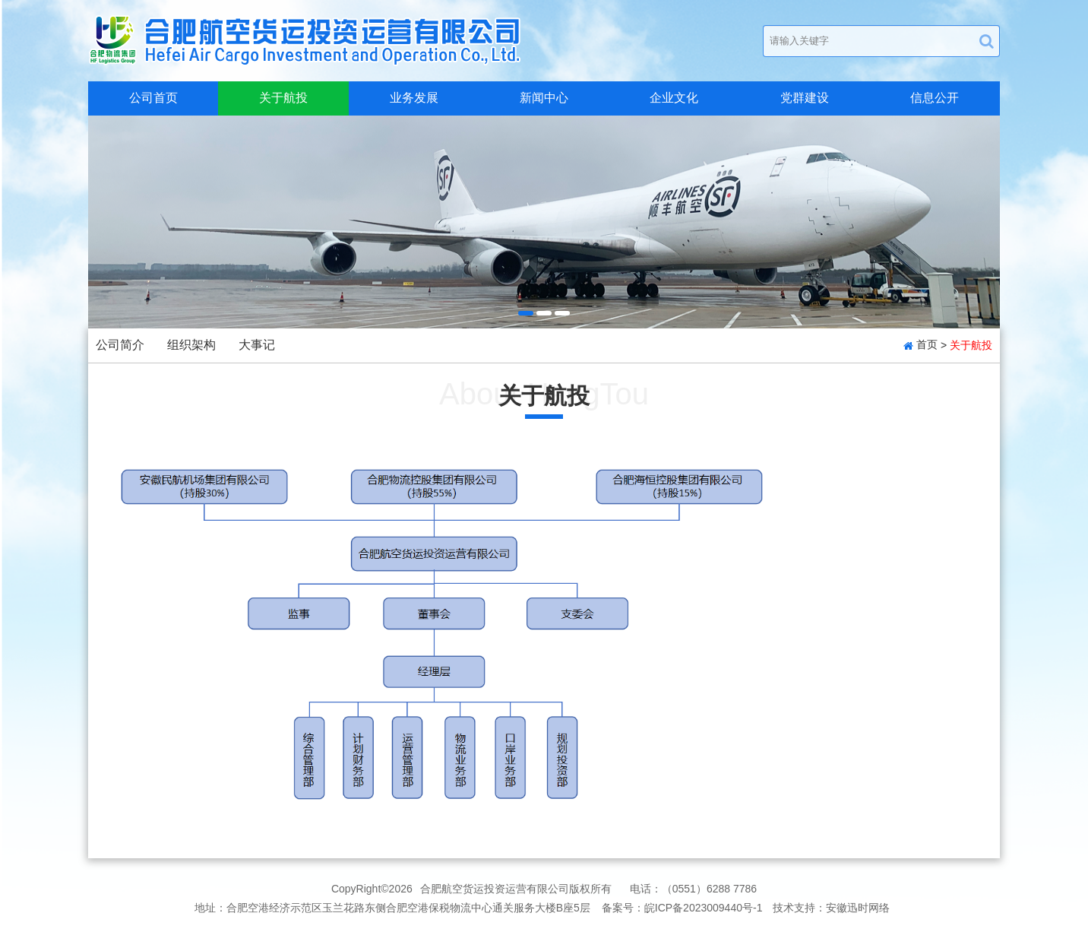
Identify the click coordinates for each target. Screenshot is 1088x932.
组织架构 (191, 344)
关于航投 (283, 97)
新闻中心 (544, 97)
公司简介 (120, 344)
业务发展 (414, 97)
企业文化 (674, 97)
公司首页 (153, 97)
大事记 (257, 344)
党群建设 (804, 97)
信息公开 (934, 97)
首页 (927, 344)
